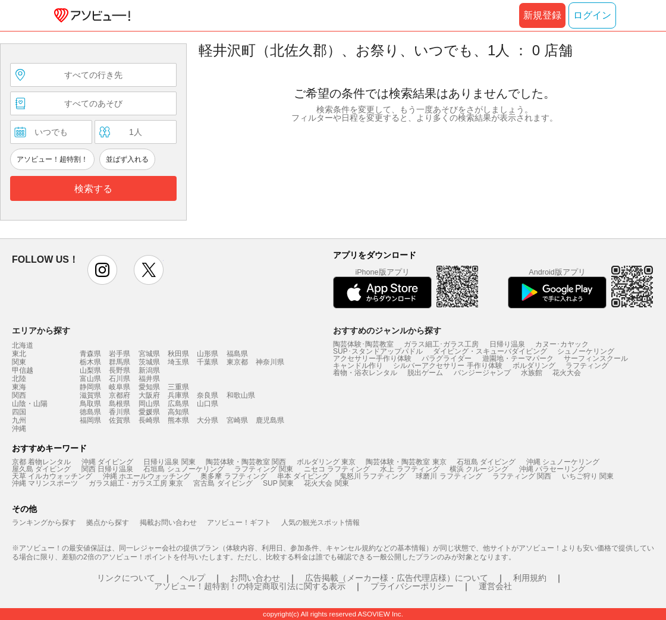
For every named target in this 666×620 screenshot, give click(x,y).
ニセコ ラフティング (337, 469)
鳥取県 (90, 403)
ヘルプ (192, 578)
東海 (19, 387)
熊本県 (178, 420)
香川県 (119, 412)
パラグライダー (447, 358)
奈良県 (207, 395)
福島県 (237, 354)
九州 (19, 420)
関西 (19, 395)
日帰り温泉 (507, 344)
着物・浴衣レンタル (365, 373)
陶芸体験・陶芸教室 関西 (246, 462)
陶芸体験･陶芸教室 (363, 344)
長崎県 (149, 420)
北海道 (22, 345)
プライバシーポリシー (412, 586)
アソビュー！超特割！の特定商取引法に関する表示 (249, 586)
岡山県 (149, 403)
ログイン (592, 15)
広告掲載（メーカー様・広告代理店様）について (396, 578)
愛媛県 (149, 412)
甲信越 (22, 370)
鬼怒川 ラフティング (373, 476)
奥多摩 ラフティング (233, 476)
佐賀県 (119, 420)
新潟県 (149, 370)
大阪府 (149, 395)
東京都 (237, 362)
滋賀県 (90, 395)
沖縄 (19, 428)
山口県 (207, 403)
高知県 (178, 412)
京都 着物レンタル (41, 462)
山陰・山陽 (30, 403)
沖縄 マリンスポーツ (45, 483)
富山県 (90, 378)
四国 (19, 412)
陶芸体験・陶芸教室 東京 (406, 462)
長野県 (119, 370)
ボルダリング (534, 365)
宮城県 (149, 354)
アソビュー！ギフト (239, 522)
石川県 (119, 378)
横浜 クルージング (479, 469)
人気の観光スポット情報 (320, 522)
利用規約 (529, 578)
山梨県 (90, 370)
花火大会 (566, 373)
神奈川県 (270, 362)
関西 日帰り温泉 (107, 469)
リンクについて (126, 578)
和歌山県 (241, 395)
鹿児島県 (270, 420)
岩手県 (119, 354)
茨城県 (149, 362)
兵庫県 (178, 395)
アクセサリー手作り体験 (372, 358)
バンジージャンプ (482, 373)
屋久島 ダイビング (41, 469)
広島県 (178, 403)
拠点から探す (107, 522)
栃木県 (90, 362)
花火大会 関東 (326, 483)
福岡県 (90, 420)
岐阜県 (119, 387)
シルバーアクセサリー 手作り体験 (447, 365)
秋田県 (178, 354)
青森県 (90, 354)
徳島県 (90, 412)
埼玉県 (178, 362)
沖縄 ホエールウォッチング (146, 476)
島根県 (119, 403)
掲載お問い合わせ (168, 522)
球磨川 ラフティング (449, 476)
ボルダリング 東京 (326, 462)
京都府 (119, 395)
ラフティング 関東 (263, 469)
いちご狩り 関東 (588, 476)
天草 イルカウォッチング (52, 476)
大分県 (207, 420)
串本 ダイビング (303, 476)
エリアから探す (41, 330)
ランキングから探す (44, 522)
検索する (93, 189)
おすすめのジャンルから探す (387, 330)
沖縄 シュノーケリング (562, 462)
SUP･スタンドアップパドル (378, 351)
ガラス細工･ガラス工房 (441, 344)
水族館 (531, 373)
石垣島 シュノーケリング (183, 469)
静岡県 (90, 387)
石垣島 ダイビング (486, 462)
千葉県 (207, 362)
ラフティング (587, 365)
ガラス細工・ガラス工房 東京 (136, 483)
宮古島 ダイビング (222, 483)
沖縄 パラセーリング (552, 469)
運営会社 (495, 586)
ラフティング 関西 (521, 476)
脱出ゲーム (425, 373)
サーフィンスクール (596, 358)
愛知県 (149, 387)
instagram (102, 270)
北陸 (19, 378)
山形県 (207, 354)
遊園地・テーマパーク (518, 358)
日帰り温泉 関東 (169, 462)
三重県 (178, 387)
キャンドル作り (358, 365)
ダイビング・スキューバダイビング (490, 351)
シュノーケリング (585, 351)
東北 (19, 353)
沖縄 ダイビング (107, 462)
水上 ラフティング (409, 469)
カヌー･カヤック (562, 344)
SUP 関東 (278, 483)
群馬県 (119, 362)
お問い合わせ (255, 578)
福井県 (149, 378)
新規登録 (542, 15)
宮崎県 (237, 420)
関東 (19, 362)
